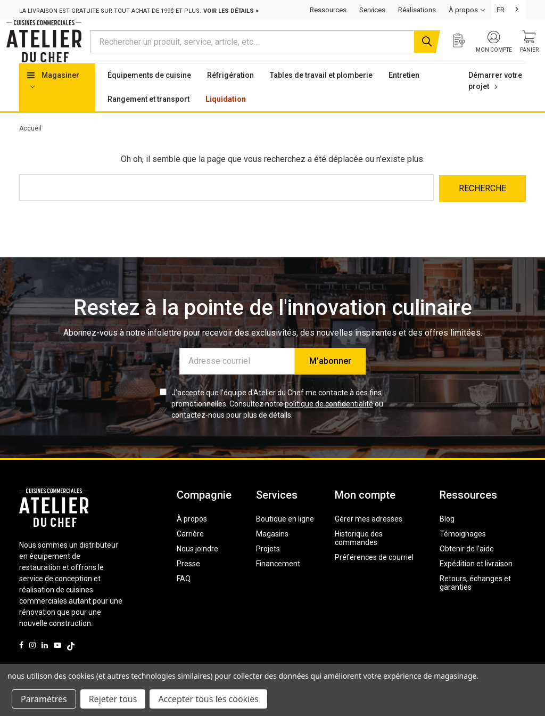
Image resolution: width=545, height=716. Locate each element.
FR (501, 10)
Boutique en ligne (285, 537)
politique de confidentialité (329, 422)
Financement (278, 582)
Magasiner (53, 100)
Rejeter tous (113, 699)
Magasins (272, 552)
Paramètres (44, 699)
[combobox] (508, 10)
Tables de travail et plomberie (321, 95)
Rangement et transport (148, 119)
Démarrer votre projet (495, 101)
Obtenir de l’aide (467, 567)
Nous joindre (197, 567)
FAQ (184, 597)
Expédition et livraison (476, 582)
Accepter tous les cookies (208, 699)
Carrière (190, 552)
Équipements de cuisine (149, 95)
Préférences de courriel (374, 576)
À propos (192, 537)
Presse (188, 582)
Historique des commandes (359, 556)
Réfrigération (230, 95)
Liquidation (225, 119)
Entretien (404, 95)
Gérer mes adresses (368, 537)
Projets (268, 567)
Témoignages (463, 552)
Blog (447, 537)
